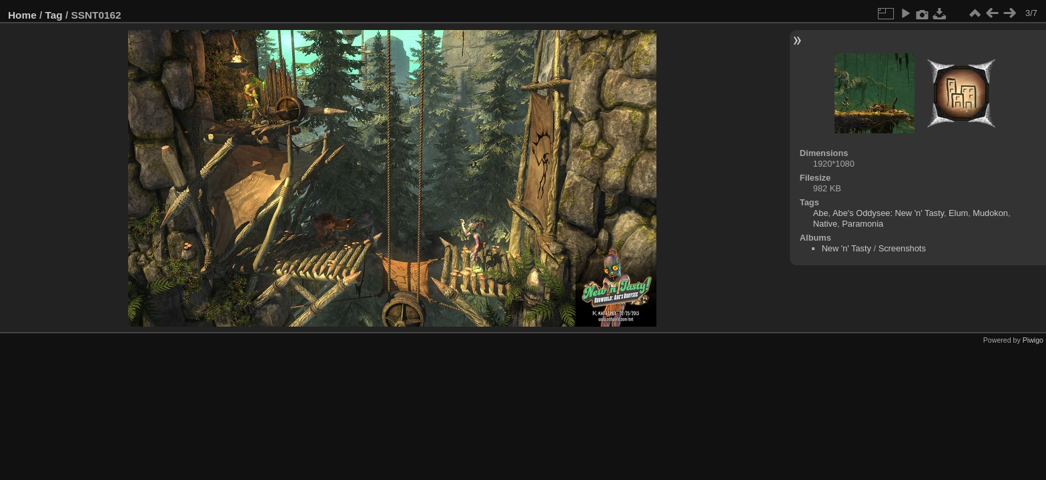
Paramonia (862, 224)
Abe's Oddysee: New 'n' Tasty (888, 213)
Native (825, 224)
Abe (821, 213)
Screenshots (902, 248)
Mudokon (990, 213)
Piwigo (1033, 340)
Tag (54, 15)
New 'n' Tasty (846, 248)
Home (22, 15)
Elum (958, 213)
